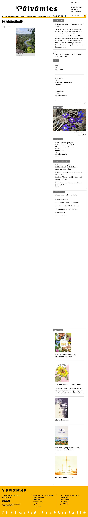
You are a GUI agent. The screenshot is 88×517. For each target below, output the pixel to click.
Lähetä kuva (82, 134)
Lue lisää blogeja (80, 103)
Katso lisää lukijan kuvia (77, 132)
